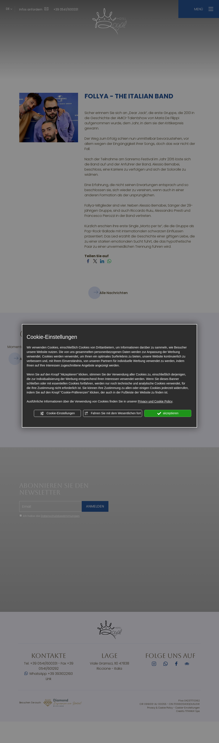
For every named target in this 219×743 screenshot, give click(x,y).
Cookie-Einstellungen (57, 413)
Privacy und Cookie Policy (155, 401)
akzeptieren (167, 413)
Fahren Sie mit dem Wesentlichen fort (112, 413)
